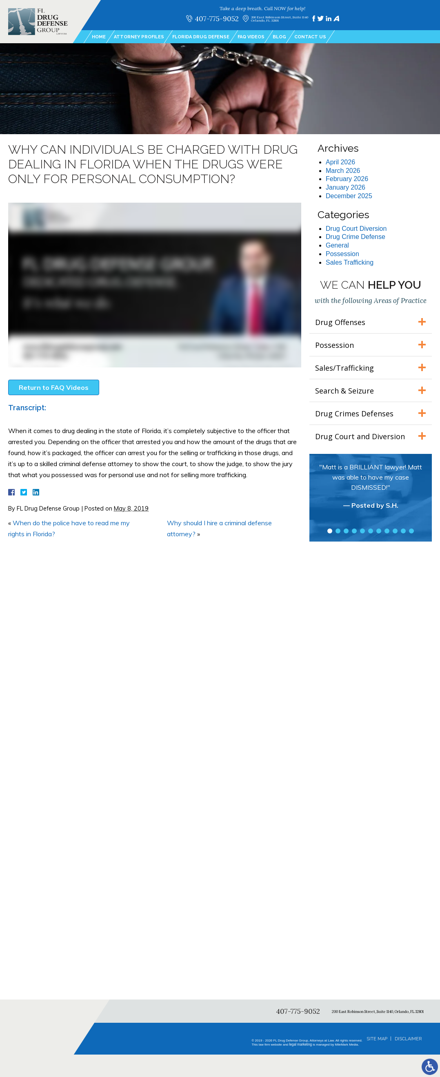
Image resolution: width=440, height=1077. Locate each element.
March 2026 (343, 170)
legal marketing (300, 1044)
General (337, 245)
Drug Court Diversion (356, 228)
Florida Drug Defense (200, 37)
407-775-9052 (216, 18)
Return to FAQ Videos (54, 387)
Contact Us (310, 37)
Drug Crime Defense (355, 236)
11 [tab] (411, 531)
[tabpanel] (370, 490)
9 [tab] (395, 531)
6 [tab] (370, 531)
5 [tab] (362, 531)
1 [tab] (329, 531)
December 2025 (349, 195)
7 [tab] (378, 531)
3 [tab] (346, 531)
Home (99, 37)
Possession (342, 253)
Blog (279, 37)
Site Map (377, 1039)
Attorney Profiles (139, 37)
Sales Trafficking (349, 262)
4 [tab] (354, 531)
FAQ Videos (251, 37)
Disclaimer (408, 1039)
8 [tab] (386, 531)
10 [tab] (403, 531)
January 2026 (345, 187)
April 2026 (340, 162)
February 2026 (347, 178)
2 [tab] (338, 531)
